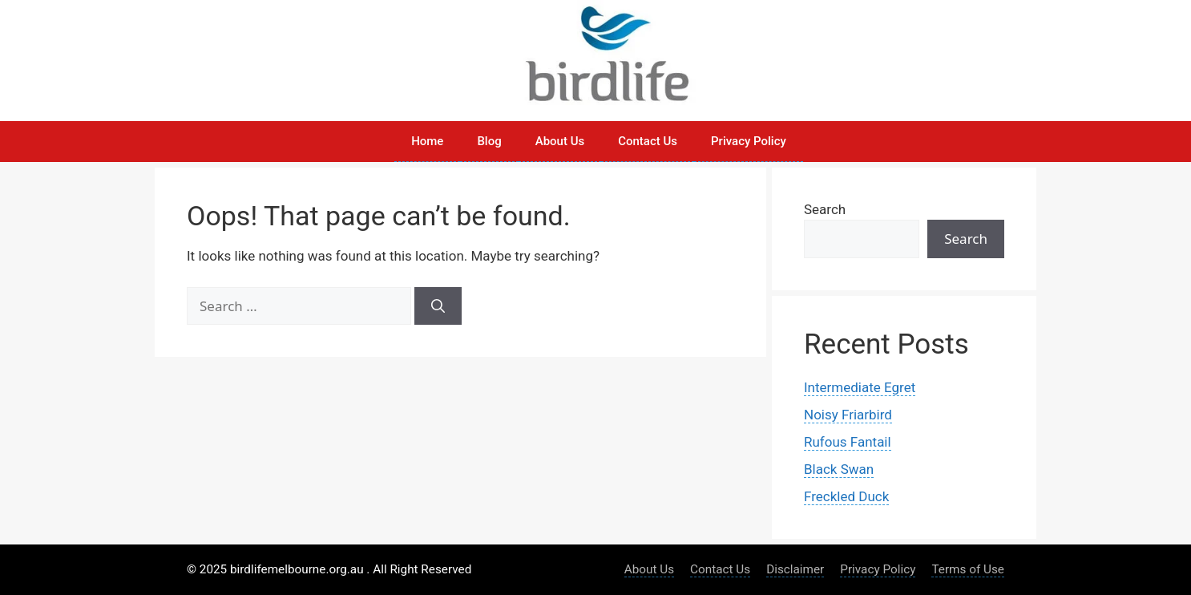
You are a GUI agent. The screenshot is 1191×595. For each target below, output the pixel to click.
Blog (489, 141)
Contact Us (647, 141)
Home (427, 141)
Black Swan (839, 469)
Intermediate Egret (859, 387)
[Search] (438, 306)
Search (825, 209)
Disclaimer (795, 569)
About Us (560, 141)
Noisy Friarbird (848, 415)
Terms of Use (967, 569)
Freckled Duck (846, 496)
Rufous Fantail (847, 442)
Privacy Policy (748, 141)
